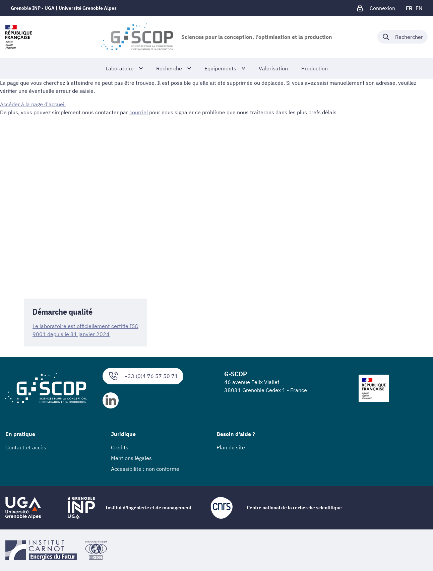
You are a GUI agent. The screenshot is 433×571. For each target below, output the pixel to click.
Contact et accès (25, 447)
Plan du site (230, 447)
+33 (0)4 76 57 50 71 (143, 376)
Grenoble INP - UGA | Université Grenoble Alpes (64, 8)
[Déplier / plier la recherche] (402, 37)
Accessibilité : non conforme (145, 468)
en (419, 8)
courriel (138, 112)
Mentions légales (131, 458)
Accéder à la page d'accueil (33, 104)
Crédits (119, 447)
